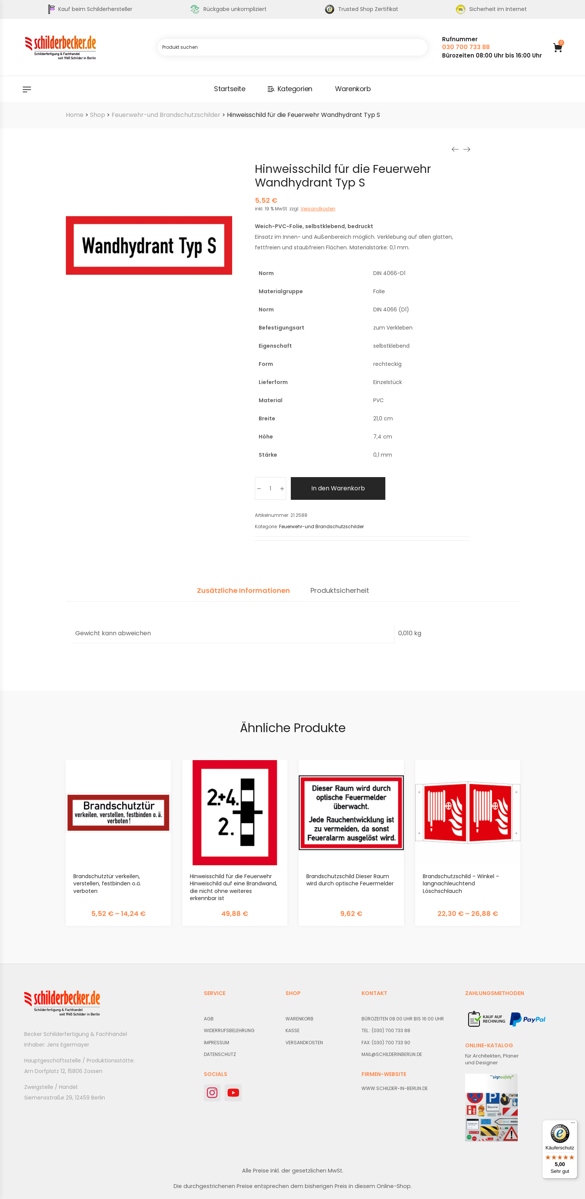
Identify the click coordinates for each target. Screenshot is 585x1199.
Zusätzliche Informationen (243, 591)
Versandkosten (318, 208)
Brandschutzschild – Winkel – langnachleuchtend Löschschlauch (461, 883)
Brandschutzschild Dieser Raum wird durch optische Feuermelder (350, 880)
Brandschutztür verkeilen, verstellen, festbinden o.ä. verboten (107, 883)
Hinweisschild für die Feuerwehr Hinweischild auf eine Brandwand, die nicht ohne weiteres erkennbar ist (233, 887)
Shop (97, 114)
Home (75, 114)
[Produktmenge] (270, 488)
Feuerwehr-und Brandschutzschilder (166, 114)
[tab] (243, 594)
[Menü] (572, 1124)
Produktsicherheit (339, 591)
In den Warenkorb (338, 488)
